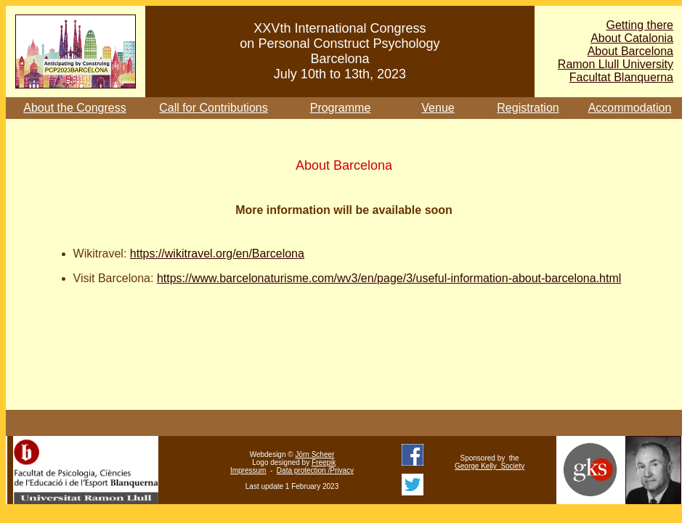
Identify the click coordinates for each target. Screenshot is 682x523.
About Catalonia (631, 38)
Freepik (324, 462)
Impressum (248, 470)
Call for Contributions (213, 108)
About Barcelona (630, 51)
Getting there (640, 25)
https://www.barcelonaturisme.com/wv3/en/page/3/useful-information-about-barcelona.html (389, 278)
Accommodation (630, 108)
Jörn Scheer (314, 454)
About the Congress (74, 108)
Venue (437, 108)
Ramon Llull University (615, 64)
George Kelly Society (489, 466)
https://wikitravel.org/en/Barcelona (217, 253)
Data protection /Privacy (315, 470)
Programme (340, 108)
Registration (528, 108)
